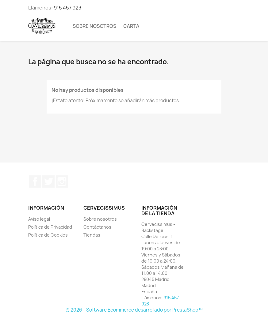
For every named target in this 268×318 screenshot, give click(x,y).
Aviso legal (39, 219)
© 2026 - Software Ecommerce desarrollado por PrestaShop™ (134, 310)
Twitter (48, 181)
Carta (131, 26)
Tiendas (91, 235)
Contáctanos (97, 227)
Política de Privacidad (50, 227)
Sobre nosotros (94, 26)
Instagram (62, 181)
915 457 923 (67, 7)
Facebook (35, 181)
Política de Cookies (48, 235)
